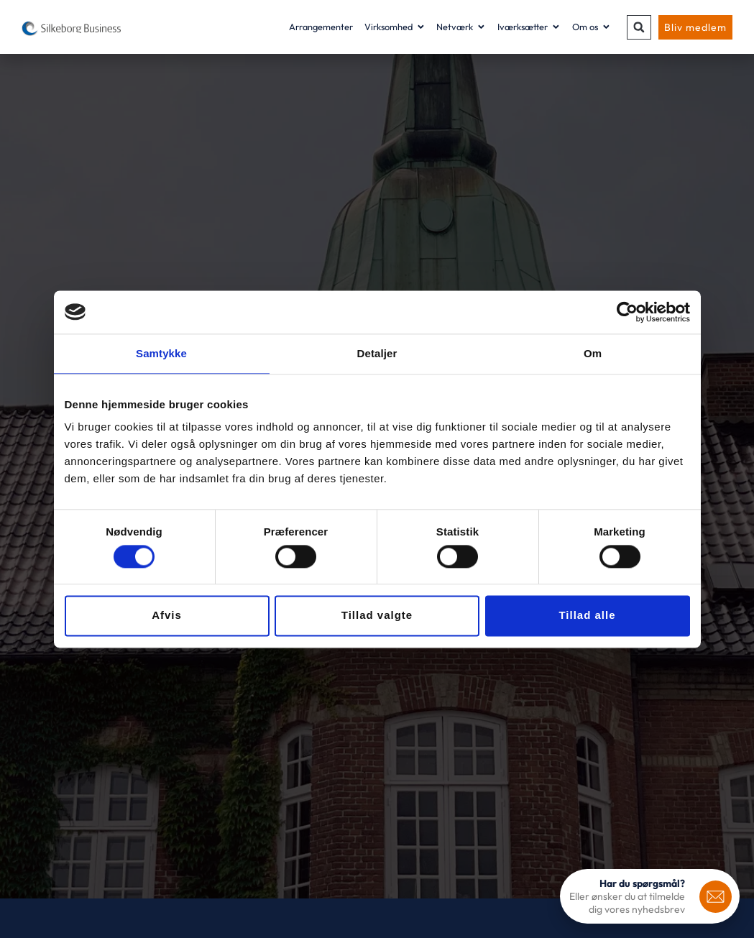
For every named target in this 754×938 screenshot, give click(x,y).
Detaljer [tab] (377, 353)
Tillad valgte (377, 616)
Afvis (167, 616)
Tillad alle (586, 616)
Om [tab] (593, 353)
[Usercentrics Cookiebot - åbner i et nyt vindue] (627, 312)
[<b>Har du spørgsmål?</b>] (715, 896)
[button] (639, 27)
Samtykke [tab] (161, 353)
